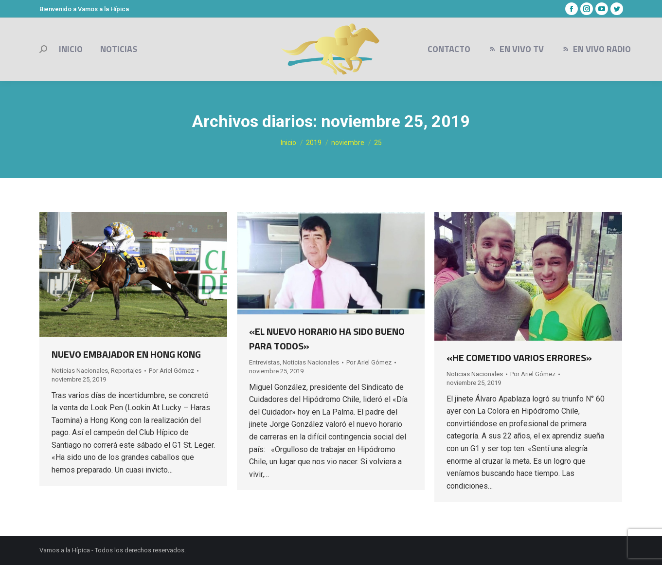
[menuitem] (71, 49)
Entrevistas (264, 362)
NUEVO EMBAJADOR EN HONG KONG (126, 354)
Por (171, 370)
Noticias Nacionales (80, 370)
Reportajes (126, 370)
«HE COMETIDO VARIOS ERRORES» (519, 357)
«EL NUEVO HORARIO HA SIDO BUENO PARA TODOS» (327, 338)
